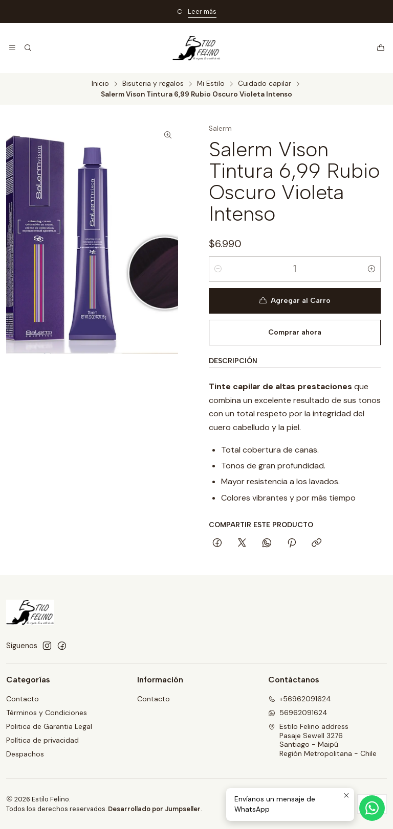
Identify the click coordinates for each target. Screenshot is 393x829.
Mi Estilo (211, 83)
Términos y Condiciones (46, 712)
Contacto (22, 698)
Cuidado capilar (264, 83)
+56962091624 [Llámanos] (299, 698)
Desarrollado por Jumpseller (154, 808)
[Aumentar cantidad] (371, 269)
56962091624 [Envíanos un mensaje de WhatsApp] (298, 712)
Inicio (100, 83)
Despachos (25, 754)
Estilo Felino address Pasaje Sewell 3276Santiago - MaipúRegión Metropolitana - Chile (322, 740)
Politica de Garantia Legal (49, 726)
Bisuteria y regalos (153, 83)
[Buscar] (27, 48)
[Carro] (381, 48)
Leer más (202, 11)
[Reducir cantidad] (218, 269)
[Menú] (12, 48)
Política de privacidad (42, 740)
